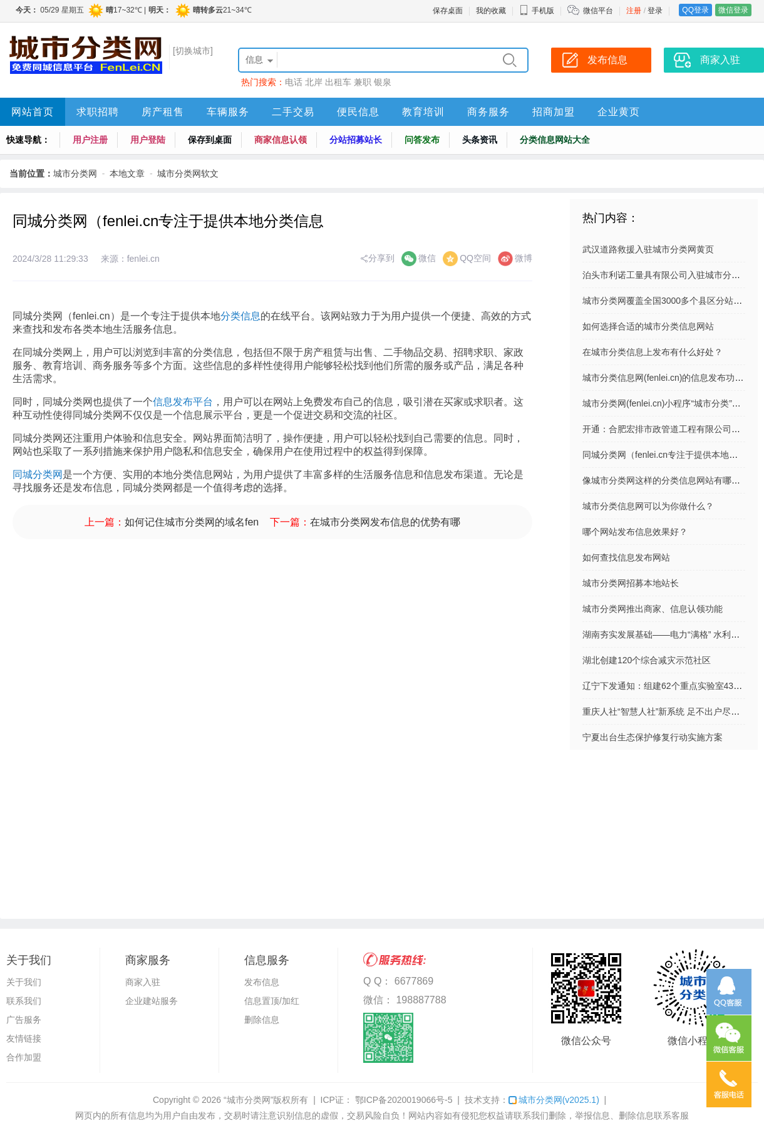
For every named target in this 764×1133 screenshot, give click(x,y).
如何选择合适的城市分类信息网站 (648, 326)
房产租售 (163, 111)
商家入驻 (142, 982)
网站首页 (32, 111)
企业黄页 (618, 111)
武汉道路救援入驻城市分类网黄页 (648, 249)
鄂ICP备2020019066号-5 (403, 1100)
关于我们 (23, 982)
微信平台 (598, 10)
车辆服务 (228, 111)
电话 (293, 82)
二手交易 (293, 111)
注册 (633, 10)
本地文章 (127, 173)
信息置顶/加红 (271, 1001)
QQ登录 (695, 10)
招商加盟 (553, 111)
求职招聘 (97, 111)
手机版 (536, 10)
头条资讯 (479, 140)
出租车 (338, 82)
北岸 (314, 82)
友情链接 (23, 1038)
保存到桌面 (210, 140)
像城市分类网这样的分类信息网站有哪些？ (665, 480)
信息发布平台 (183, 401)
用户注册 (90, 140)
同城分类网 (38, 474)
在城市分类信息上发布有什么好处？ (652, 352)
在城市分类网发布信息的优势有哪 (385, 522)
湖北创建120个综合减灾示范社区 (646, 660)
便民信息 (358, 111)
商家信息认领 (280, 140)
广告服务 (23, 1020)
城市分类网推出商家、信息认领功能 (652, 609)
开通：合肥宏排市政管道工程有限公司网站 (665, 429)
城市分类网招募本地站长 (630, 583)
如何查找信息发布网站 (626, 557)
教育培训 (423, 111)
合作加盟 (23, 1057)
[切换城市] (193, 51)
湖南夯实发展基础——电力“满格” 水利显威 (665, 634)
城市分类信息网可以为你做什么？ (648, 506)
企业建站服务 (151, 1001)
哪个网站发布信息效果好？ (635, 532)
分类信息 (240, 316)
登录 (655, 10)
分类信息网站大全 (555, 140)
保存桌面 (448, 10)
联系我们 (23, 1001)
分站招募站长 (355, 140)
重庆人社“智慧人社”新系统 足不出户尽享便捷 (669, 711)
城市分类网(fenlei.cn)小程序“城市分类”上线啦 (670, 403)
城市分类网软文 (188, 173)
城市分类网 (75, 173)
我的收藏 (491, 10)
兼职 (362, 82)
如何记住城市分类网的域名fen (192, 522)
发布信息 (261, 982)
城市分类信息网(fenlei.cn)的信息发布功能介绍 (671, 378)
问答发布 (422, 140)
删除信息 (261, 1020)
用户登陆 (147, 140)
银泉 (382, 82)
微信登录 (733, 10)
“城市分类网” (248, 1100)
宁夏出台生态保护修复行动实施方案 (652, 737)
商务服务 (488, 111)
